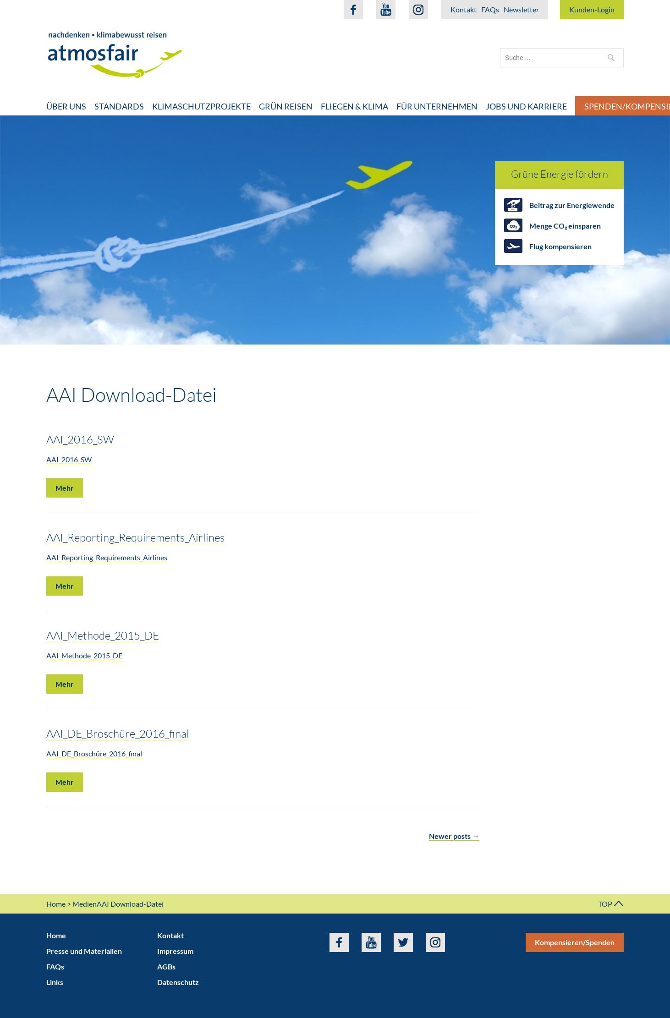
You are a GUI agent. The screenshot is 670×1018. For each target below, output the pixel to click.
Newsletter (521, 9)
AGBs (166, 966)
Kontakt (463, 9)
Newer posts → (454, 836)
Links (54, 982)
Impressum (175, 951)
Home (56, 903)
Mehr (64, 487)
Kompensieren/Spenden (575, 942)
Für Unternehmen (437, 106)
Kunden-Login (592, 9)
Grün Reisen (286, 106)
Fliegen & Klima (354, 106)
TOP (611, 903)
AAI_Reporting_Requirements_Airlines (135, 537)
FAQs (490, 9)
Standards (119, 106)
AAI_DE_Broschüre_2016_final (117, 733)
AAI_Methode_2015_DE (102, 635)
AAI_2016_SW (80, 439)
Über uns (66, 106)
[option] (335, 230)
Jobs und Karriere (526, 106)
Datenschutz (178, 982)
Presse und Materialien (84, 951)
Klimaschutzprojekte (201, 106)
